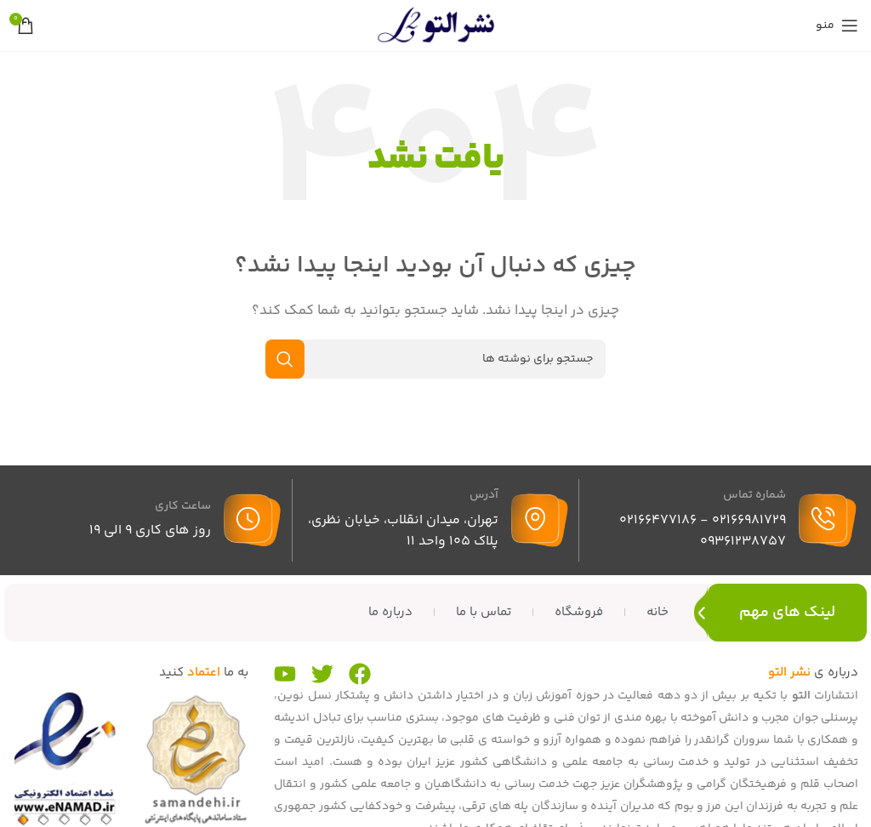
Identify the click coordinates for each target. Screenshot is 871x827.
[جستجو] (435, 359)
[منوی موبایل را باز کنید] (837, 26)
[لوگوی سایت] (435, 25)
